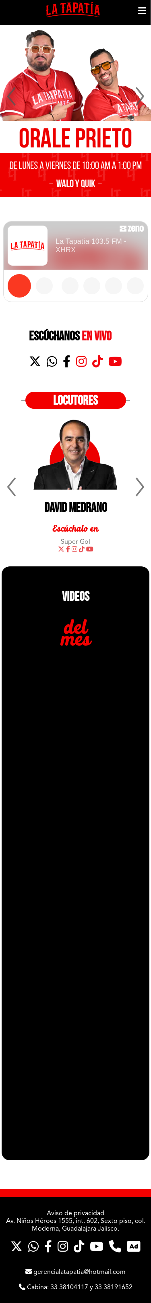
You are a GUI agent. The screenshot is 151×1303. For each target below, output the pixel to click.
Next (141, 97)
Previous (10, 97)
